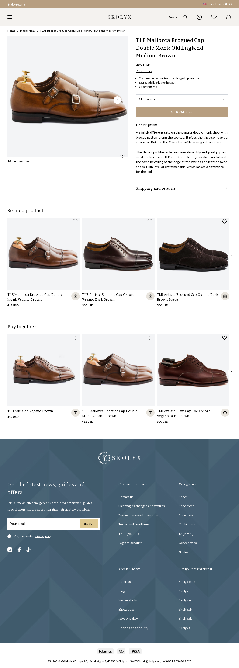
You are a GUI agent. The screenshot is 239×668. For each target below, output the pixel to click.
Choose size (182, 99)
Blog (121, 591)
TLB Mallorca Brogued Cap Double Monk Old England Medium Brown (82, 30)
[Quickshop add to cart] (75, 296)
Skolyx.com (187, 582)
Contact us (125, 497)
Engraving (186, 534)
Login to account (130, 543)
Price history (144, 71)
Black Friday (27, 30)
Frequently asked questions (138, 515)
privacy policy (43, 536)
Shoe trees (186, 506)
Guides (184, 552)
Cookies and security (133, 628)
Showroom (126, 609)
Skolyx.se (185, 591)
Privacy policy (128, 618)
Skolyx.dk (185, 609)
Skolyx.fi (185, 628)
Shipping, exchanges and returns (141, 506)
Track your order (130, 534)
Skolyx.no (186, 600)
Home (11, 30)
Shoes (183, 497)
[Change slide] (15, 161)
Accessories (188, 543)
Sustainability (127, 600)
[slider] (67, 96)
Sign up (89, 523)
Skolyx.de (186, 618)
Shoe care (186, 515)
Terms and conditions (133, 524)
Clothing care (188, 524)
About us (124, 582)
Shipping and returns (182, 188)
